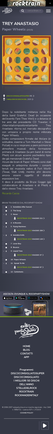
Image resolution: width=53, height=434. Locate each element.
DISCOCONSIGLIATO (26, 377)
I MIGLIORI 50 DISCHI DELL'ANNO (26, 382)
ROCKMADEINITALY (26, 395)
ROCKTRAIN (26, 391)
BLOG (26, 350)
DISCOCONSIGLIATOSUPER (27, 373)
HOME (26, 346)
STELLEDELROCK (26, 388)
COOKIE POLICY (26, 413)
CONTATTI (26, 353)
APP (26, 357)
